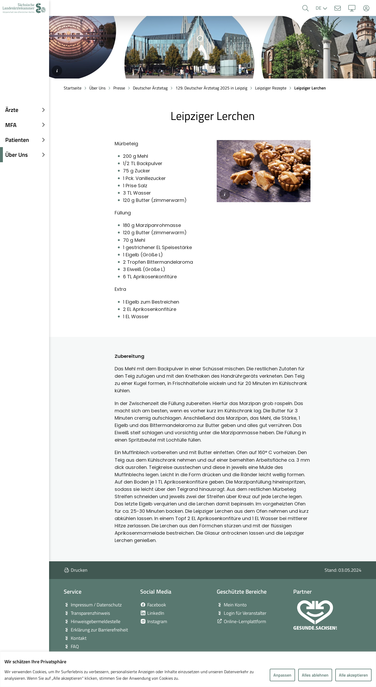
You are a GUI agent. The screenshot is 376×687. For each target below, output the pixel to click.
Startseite (72, 88)
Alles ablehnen (315, 675)
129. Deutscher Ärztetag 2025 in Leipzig (211, 88)
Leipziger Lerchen (310, 88)
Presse (119, 88)
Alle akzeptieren (353, 675)
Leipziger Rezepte (270, 88)
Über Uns (97, 88)
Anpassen (282, 675)
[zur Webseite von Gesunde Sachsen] (315, 615)
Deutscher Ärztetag (150, 88)
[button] (305, 8)
